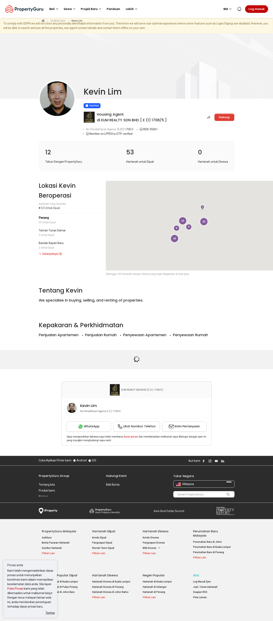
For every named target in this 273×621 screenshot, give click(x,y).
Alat (196, 571)
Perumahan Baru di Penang (208, 552)
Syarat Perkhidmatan (82, 611)
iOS (92, 460)
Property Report (225, 511)
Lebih (132, 9)
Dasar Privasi (108, 611)
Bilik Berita (112, 484)
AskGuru (47, 537)
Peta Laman (200, 592)
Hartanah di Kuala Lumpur (157, 577)
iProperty (48, 511)
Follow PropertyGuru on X (228, 461)
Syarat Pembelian (133, 611)
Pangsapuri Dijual (102, 542)
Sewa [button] (70, 9)
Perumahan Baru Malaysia (205, 533)
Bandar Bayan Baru (51, 243)
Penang (44, 217)
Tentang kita (47, 484)
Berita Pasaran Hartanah (56, 542)
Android (80, 460)
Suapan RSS (200, 587)
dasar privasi (131, 436)
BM (228, 9)
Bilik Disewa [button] (151, 548)
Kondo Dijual (99, 537)
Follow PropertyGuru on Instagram (210, 461)
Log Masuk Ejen (202, 577)
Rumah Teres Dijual (103, 548)
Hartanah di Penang (154, 587)
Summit (169, 511)
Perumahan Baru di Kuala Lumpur (212, 547)
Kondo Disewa (151, 537)
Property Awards (104, 511)
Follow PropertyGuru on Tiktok (232, 461)
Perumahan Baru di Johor (207, 541)
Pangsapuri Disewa (154, 542)
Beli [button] (54, 9)
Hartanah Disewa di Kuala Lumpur (111, 577)
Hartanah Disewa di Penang (108, 582)
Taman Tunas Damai (52, 230)
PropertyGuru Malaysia (59, 531)
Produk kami (47, 490)
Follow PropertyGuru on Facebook (203, 461)
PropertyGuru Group (54, 476)
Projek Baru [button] (92, 9)
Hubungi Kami (116, 476)
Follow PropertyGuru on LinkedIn (222, 461)
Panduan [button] (113, 9)
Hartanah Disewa (155, 531)
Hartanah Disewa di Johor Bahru (110, 587)
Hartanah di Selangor (155, 582)
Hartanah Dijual (103, 531)
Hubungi (224, 117)
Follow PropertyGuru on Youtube (216, 461)
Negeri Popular (154, 571)
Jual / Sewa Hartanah (205, 582)
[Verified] (92, 105)
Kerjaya (43, 496)
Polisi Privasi (15, 588)
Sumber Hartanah (52, 548)
